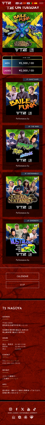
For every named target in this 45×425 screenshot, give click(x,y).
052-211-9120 (13, 361)
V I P (22, 284)
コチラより (14, 378)
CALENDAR (22, 276)
